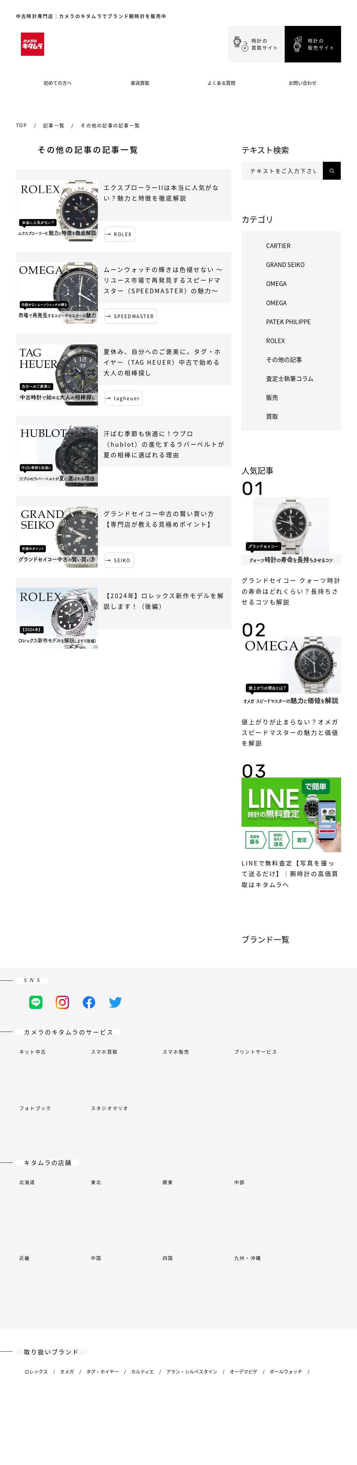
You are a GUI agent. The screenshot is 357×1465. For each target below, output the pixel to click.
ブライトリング (138, 1224)
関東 (168, 1118)
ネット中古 (32, 1051)
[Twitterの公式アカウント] (115, 1002)
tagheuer (127, 398)
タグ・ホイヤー (102, 1204)
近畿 (24, 1137)
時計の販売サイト (321, 44)
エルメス (69, 1262)
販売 (272, 397)
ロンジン (276, 1262)
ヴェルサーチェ (237, 1301)
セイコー (279, 1281)
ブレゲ (67, 1224)
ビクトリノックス (284, 1301)
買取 (272, 416)
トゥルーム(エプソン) (73, 1301)
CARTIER (278, 245)
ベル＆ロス (36, 1224)
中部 (239, 1118)
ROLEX (123, 234)
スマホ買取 (104, 1051)
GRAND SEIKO (285, 264)
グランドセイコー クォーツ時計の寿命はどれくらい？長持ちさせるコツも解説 (291, 591)
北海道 (27, 1118)
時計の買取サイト (264, 44)
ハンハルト (36, 1262)
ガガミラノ (196, 1243)
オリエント (85, 1281)
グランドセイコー (127, 1243)
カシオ (235, 1224)
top (21, 125)
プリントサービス (255, 1051)
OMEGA (276, 283)
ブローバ (176, 1224)
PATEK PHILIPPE (288, 321)
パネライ (194, 1281)
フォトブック (35, 1070)
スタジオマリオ (110, 1070)
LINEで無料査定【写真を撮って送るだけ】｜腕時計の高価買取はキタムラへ (290, 873)
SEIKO (122, 560)
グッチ (166, 1243)
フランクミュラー (78, 1243)
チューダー (119, 1301)
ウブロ (98, 1262)
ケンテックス (241, 1262)
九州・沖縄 (247, 1137)
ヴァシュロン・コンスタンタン (175, 1301)
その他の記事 (284, 359)
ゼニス (31, 1320)
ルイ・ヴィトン (314, 1262)
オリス (166, 1281)
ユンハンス (203, 1262)
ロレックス (36, 1204)
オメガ (67, 1204)
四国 (168, 1137)
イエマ (322, 1301)
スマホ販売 (176, 1051)
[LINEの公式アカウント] (35, 1002)
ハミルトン (232, 1243)
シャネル (263, 1224)
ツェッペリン (65, 1320)
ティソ (31, 1301)
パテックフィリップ (237, 1281)
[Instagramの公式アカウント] (62, 1002)
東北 (96, 1118)
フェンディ (36, 1243)
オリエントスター (128, 1281)
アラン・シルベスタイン (191, 1204)
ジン (305, 1281)
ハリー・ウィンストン (279, 1243)
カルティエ (142, 1204)
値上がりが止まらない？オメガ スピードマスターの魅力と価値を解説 (290, 732)
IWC (121, 1262)
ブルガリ (206, 1224)
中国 (96, 1137)
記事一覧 (54, 125)
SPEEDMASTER (134, 316)
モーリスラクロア (43, 1281)
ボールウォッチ (286, 1204)
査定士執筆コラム (290, 378)
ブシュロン (97, 1224)
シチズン (294, 1224)
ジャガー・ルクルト (158, 1262)
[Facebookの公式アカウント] (89, 1002)
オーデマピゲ (243, 1204)
